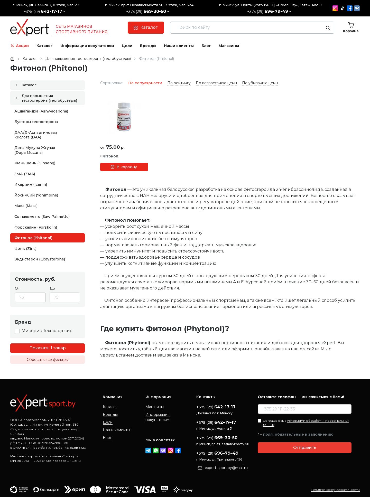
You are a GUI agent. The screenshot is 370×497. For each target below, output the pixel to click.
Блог (107, 437)
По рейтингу (179, 83)
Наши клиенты (116, 430)
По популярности (145, 83)
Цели (108, 422)
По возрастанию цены (216, 83)
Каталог (110, 407)
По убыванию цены (260, 83)
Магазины (154, 407)
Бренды (110, 414)
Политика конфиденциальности (335, 490)
